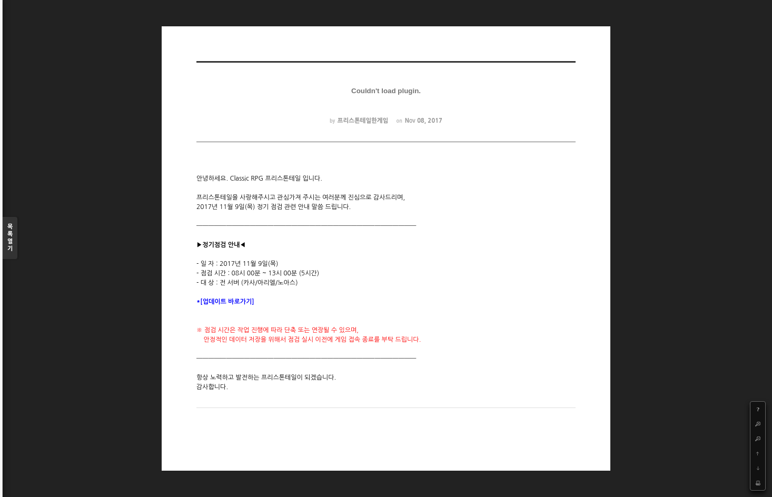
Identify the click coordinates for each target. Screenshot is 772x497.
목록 (10, 238)
